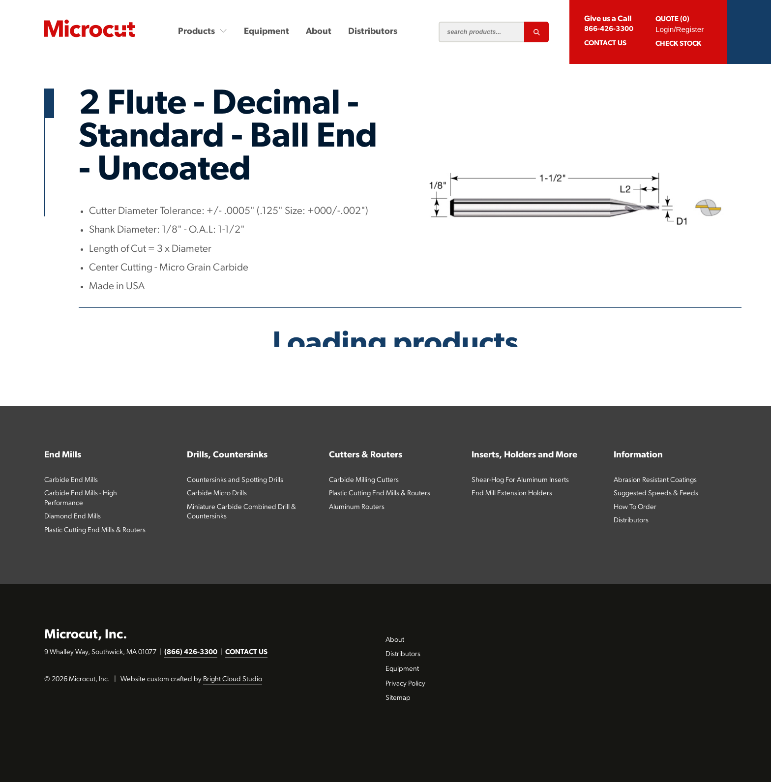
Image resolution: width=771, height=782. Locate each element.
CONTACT (605, 43)
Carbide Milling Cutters (364, 480)
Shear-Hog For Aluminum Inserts (520, 480)
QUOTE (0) (672, 19)
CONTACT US (246, 652)
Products (202, 31)
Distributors (372, 31)
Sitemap (398, 698)
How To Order (635, 507)
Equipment (266, 31)
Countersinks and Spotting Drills (235, 480)
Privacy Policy (405, 684)
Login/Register (679, 29)
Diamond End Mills (72, 516)
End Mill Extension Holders (512, 493)
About (318, 31)
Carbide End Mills (71, 480)
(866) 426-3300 (190, 652)
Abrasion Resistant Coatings (655, 480)
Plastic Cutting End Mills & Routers (95, 530)
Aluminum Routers (357, 507)
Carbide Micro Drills (217, 493)
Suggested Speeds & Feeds (656, 493)
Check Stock (678, 44)
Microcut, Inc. (85, 635)
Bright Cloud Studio (232, 679)
